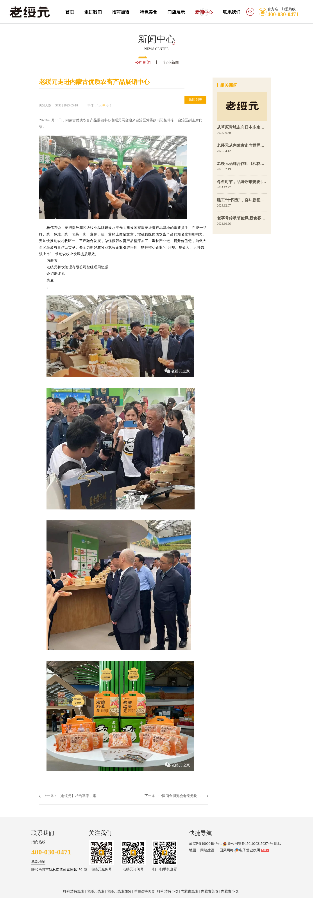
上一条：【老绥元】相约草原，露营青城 (73, 796)
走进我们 (93, 12)
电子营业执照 (247, 850)
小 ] (108, 105)
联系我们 (231, 12)
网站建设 (207, 850)
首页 (69, 12)
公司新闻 (143, 62)
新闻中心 (204, 12)
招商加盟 (120, 12)
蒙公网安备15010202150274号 (250, 843)
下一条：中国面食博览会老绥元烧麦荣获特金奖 (176, 796)
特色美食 (148, 12)
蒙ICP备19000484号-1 (205, 843)
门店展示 (176, 12)
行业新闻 (171, 62)
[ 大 (99, 105)
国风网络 (227, 850)
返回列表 (195, 99)
